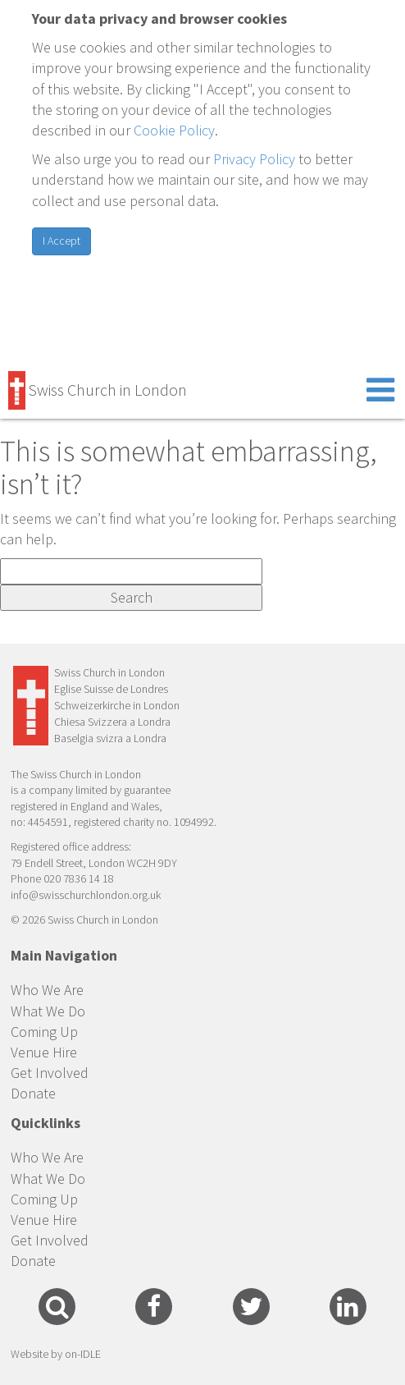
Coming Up (44, 1031)
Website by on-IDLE (56, 1353)
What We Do (48, 1011)
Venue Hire (44, 1052)
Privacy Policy (254, 158)
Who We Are (47, 989)
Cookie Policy (174, 130)
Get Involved (50, 1072)
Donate (33, 1093)
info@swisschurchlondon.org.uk (86, 894)
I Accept (61, 240)
